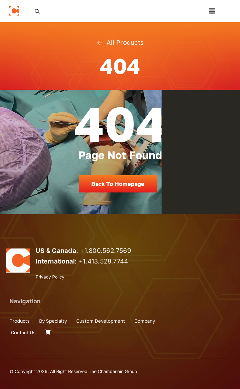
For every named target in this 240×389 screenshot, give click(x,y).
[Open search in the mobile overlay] (37, 10)
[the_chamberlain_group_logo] (14, 9)
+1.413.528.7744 (103, 261)
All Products (120, 42)
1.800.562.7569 (107, 250)
